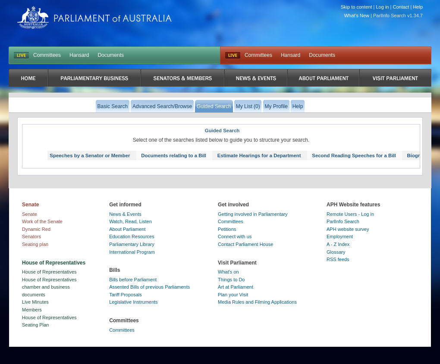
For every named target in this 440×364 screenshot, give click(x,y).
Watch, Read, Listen (130, 221)
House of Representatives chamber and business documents (49, 287)
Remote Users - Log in (350, 214)
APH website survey (348, 229)
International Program (132, 252)
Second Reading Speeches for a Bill (354, 155)
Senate (29, 214)
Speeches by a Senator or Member (90, 155)
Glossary (336, 252)
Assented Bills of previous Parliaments (149, 286)
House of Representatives (49, 271)
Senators (31, 236)
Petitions (227, 229)
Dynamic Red (36, 229)
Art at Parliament (235, 286)
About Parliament (127, 229)
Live (232, 55)
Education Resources (131, 236)
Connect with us (234, 236)
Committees (47, 55)
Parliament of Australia (94, 17)
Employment (340, 236)
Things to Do (231, 279)
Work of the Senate (42, 221)
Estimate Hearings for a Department (259, 155)
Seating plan (35, 244)
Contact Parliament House (245, 244)
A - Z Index (338, 244)
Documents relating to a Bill (173, 155)
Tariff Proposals (125, 294)
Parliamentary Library (131, 244)
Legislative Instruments (133, 302)
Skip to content (356, 6)
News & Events (125, 214)
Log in (382, 6)
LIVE (21, 55)
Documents (110, 55)
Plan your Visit (233, 294)
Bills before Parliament (133, 279)
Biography (419, 155)
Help (418, 6)
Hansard (79, 55)
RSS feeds (338, 259)
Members (32, 309)
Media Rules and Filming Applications (257, 302)
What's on (228, 271)
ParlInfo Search (343, 221)
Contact (401, 6)
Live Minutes (35, 302)
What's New (356, 15)
